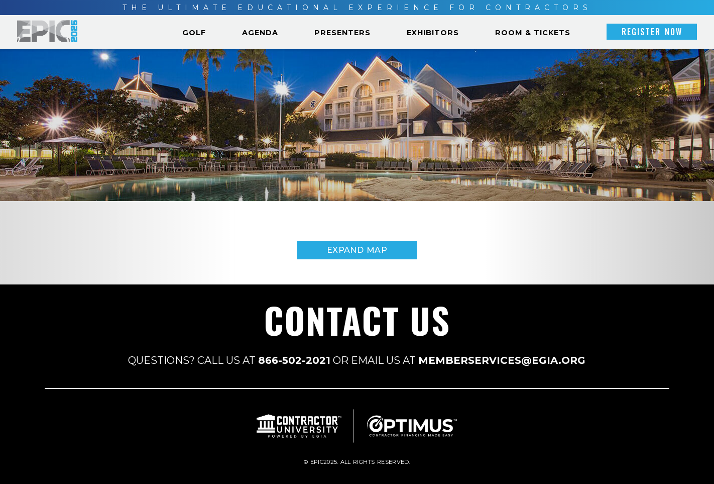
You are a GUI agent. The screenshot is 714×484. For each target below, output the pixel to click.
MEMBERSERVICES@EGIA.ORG (501, 360)
